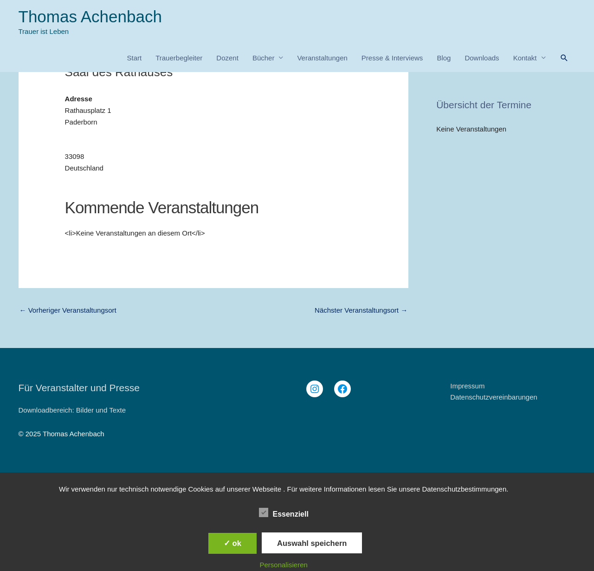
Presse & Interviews (392, 58)
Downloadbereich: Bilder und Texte (72, 410)
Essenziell (284, 512)
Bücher (263, 58)
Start (134, 58)
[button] (564, 58)
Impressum (467, 386)
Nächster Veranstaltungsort (361, 310)
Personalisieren (284, 565)
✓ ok (232, 543)
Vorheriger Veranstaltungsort (67, 310)
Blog (444, 58)
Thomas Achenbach (90, 16)
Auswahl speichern (312, 543)
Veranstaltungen (322, 58)
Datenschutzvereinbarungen (493, 397)
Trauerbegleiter (178, 58)
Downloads (482, 58)
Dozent (227, 58)
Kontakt (525, 58)
